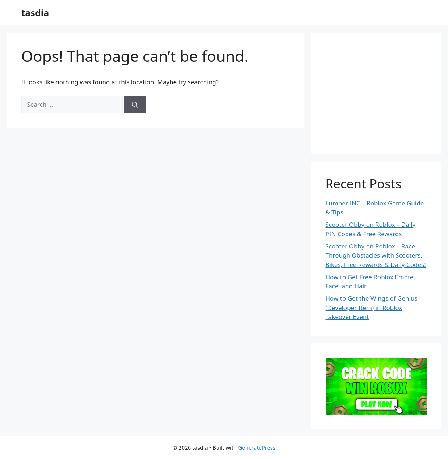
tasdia (35, 13)
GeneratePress (256, 447)
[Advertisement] (380, 92)
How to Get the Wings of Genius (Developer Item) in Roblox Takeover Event (372, 307)
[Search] (135, 104)
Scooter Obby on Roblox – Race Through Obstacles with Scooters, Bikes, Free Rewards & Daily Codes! (376, 255)
